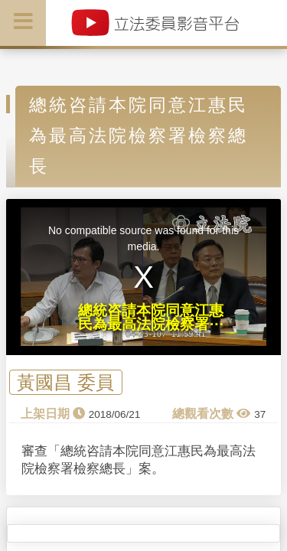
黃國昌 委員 (65, 382)
